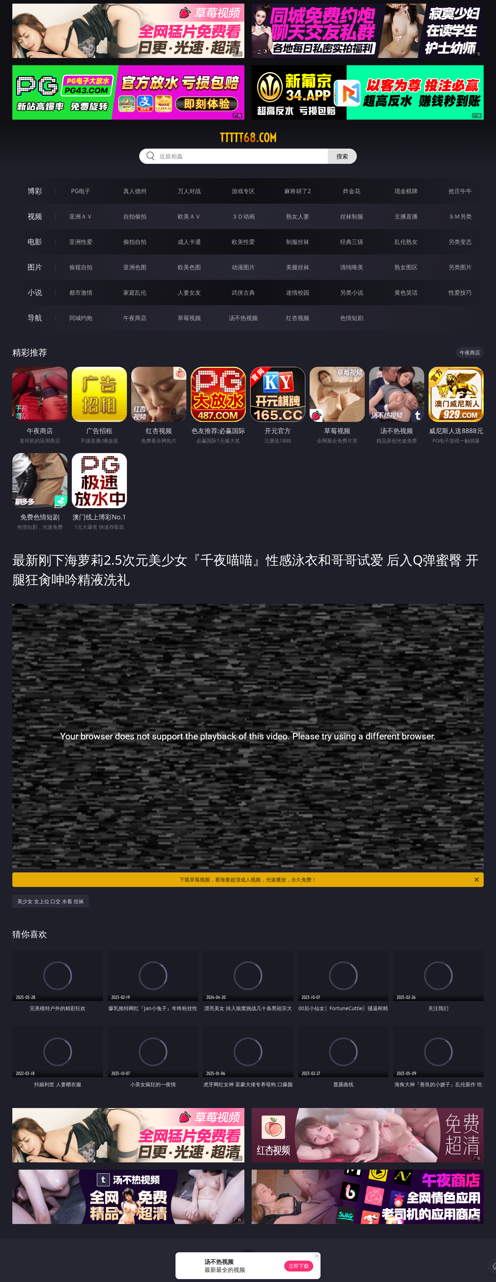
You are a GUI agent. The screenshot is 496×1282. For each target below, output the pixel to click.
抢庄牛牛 (460, 191)
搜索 (342, 156)
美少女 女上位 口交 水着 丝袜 (50, 901)
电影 (35, 241)
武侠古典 (243, 292)
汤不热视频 (243, 318)
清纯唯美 (351, 267)
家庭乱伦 (134, 292)
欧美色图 (189, 267)
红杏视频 (297, 318)
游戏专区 (243, 191)
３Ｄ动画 (243, 216)
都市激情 (80, 292)
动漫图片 (243, 267)
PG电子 (80, 191)
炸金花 (351, 191)
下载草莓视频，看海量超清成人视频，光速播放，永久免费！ (329, 879)
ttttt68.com (248, 137)
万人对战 (189, 191)
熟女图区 (406, 267)
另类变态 (460, 242)
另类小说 (351, 292)
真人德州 (134, 191)
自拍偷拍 (134, 216)
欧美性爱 (243, 242)
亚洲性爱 (80, 242)
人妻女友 (189, 292)
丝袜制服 (351, 216)
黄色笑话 (406, 292)
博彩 (35, 191)
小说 (35, 292)
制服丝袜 (297, 242)
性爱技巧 (460, 292)
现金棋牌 (406, 191)
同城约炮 (80, 318)
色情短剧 (351, 318)
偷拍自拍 (134, 242)
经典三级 (351, 242)
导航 (35, 318)
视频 (35, 216)
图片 (35, 267)
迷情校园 (297, 292)
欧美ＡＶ (189, 216)
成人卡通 (189, 242)
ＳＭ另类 (460, 216)
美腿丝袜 (297, 267)
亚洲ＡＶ (80, 216)
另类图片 (460, 267)
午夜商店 (134, 318)
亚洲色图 (134, 267)
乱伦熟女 (406, 242)
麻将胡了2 (297, 191)
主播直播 (406, 216)
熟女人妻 (297, 216)
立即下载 (299, 1265)
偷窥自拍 (80, 267)
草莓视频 (189, 318)
